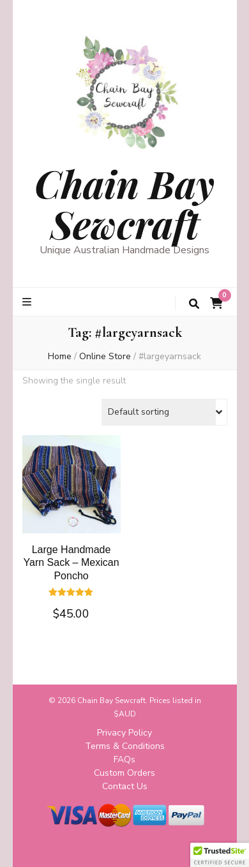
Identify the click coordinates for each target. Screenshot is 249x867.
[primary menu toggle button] (28, 302)
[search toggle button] (194, 304)
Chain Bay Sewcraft (124, 203)
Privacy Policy (124, 733)
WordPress (168, 847)
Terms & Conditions (125, 746)
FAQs (124, 759)
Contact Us (124, 786)
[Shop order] (164, 412)
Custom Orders (124, 773)
